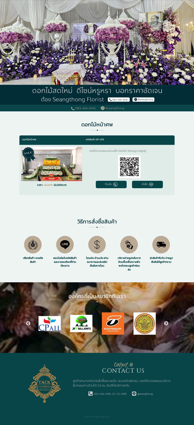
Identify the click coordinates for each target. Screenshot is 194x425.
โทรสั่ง (111, 184)
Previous (28, 323)
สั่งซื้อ (147, 184)
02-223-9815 (119, 394)
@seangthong (145, 394)
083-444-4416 (102, 394)
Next (166, 323)
